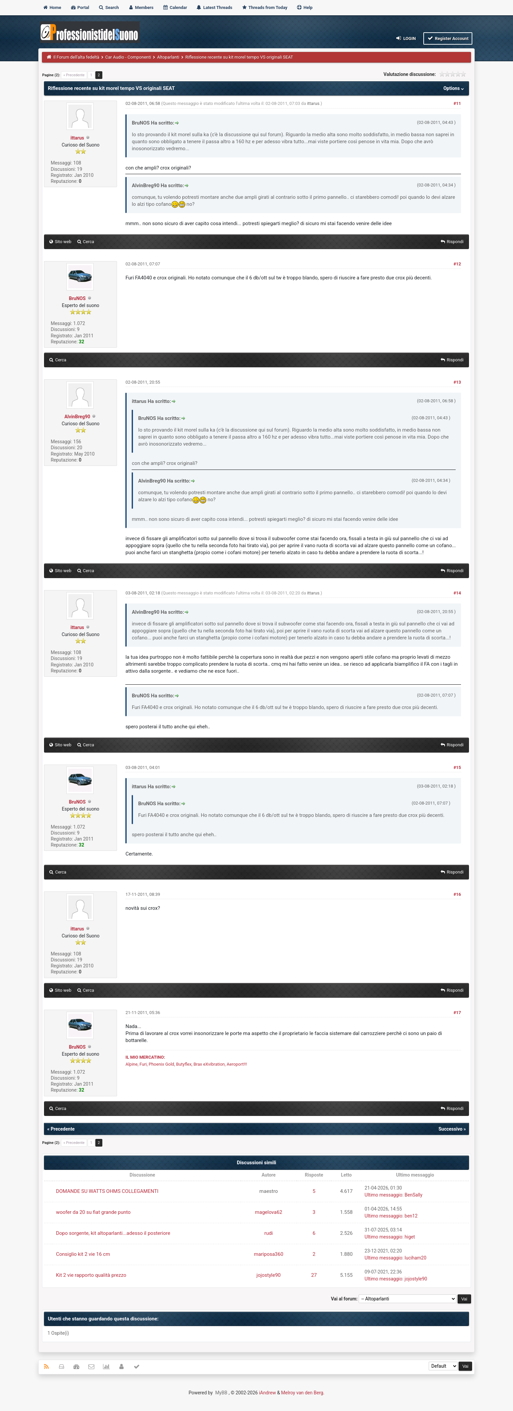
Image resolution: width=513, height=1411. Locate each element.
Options (454, 88)
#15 (457, 767)
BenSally (413, 1195)
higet (410, 1236)
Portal (79, 7)
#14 (457, 592)
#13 (457, 382)
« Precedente (73, 75)
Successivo (450, 1129)
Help (304, 7)
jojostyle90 (269, 1275)
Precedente (63, 1129)
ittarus (77, 138)
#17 (457, 1012)
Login (405, 38)
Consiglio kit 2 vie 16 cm (83, 1254)
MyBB (221, 1392)
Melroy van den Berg (302, 1392)
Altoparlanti (168, 57)
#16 (457, 894)
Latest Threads (214, 7)
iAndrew (267, 1392)
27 (314, 1275)
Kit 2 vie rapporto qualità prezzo (91, 1275)
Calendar (175, 7)
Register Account (448, 38)
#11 (457, 103)
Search (108, 7)
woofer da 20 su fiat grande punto (93, 1212)
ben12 (411, 1216)
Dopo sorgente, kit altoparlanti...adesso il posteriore (113, 1233)
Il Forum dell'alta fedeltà (76, 57)
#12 (457, 263)
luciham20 (415, 1257)
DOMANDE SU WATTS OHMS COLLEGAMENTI (107, 1191)
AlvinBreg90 (77, 416)
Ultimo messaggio (383, 1195)
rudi (268, 1233)
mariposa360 (268, 1254)
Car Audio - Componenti (128, 57)
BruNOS (77, 298)
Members (141, 7)
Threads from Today (264, 7)
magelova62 (268, 1212)
